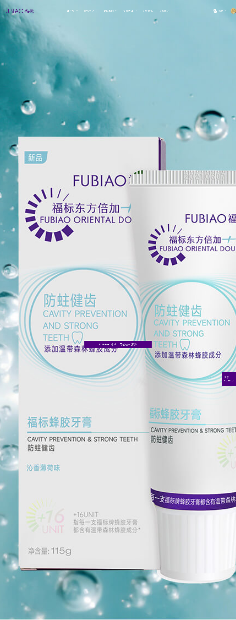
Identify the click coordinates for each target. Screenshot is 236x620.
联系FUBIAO (228, 379)
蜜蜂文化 (90, 10)
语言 (220, 10)
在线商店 (164, 10)
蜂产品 (72, 10)
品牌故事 (129, 10)
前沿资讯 (148, 10)
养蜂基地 (110, 10)
